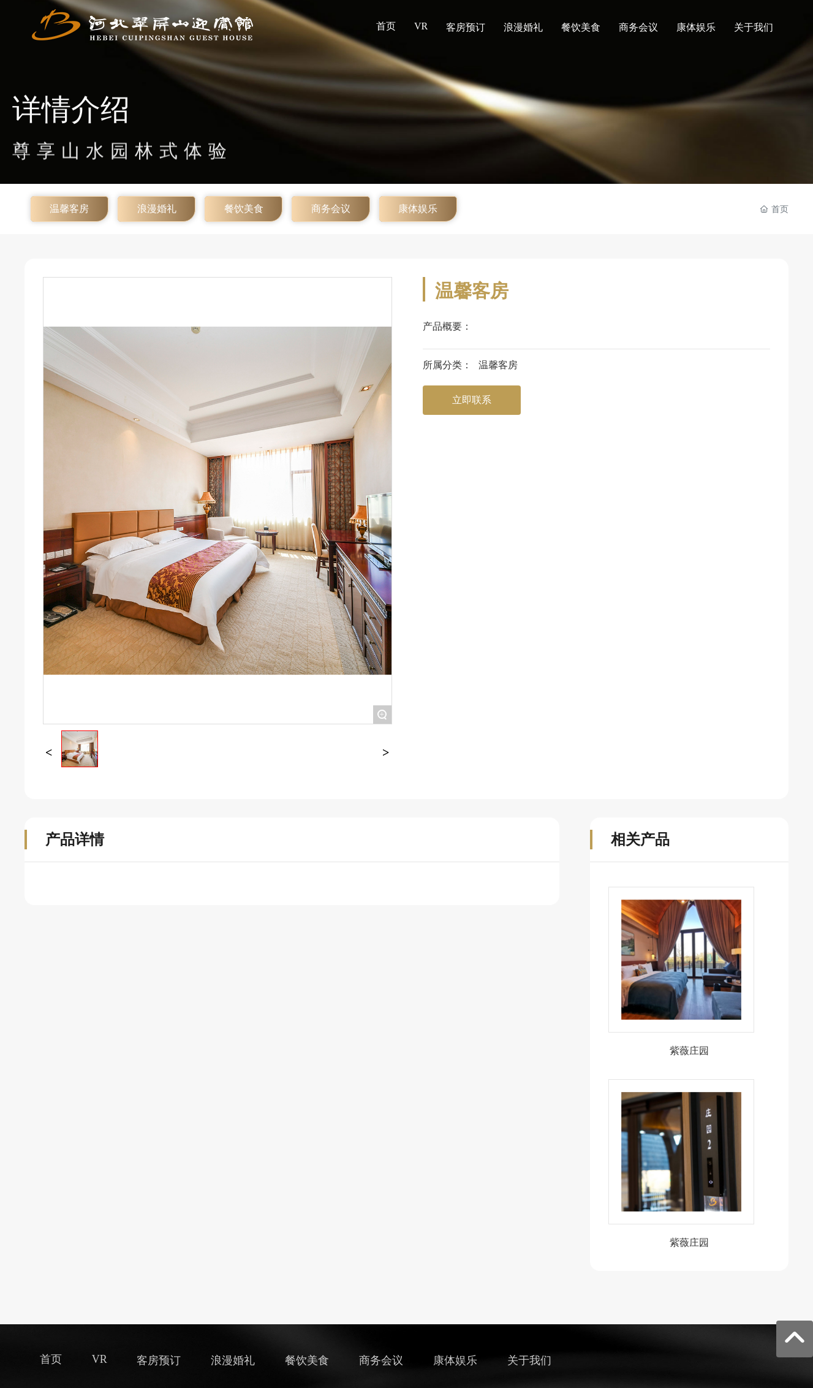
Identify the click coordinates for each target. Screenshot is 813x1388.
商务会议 (330, 208)
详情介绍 (71, 119)
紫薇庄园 (689, 1050)
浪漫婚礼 (156, 208)
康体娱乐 (417, 208)
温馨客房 (69, 208)
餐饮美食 (243, 208)
